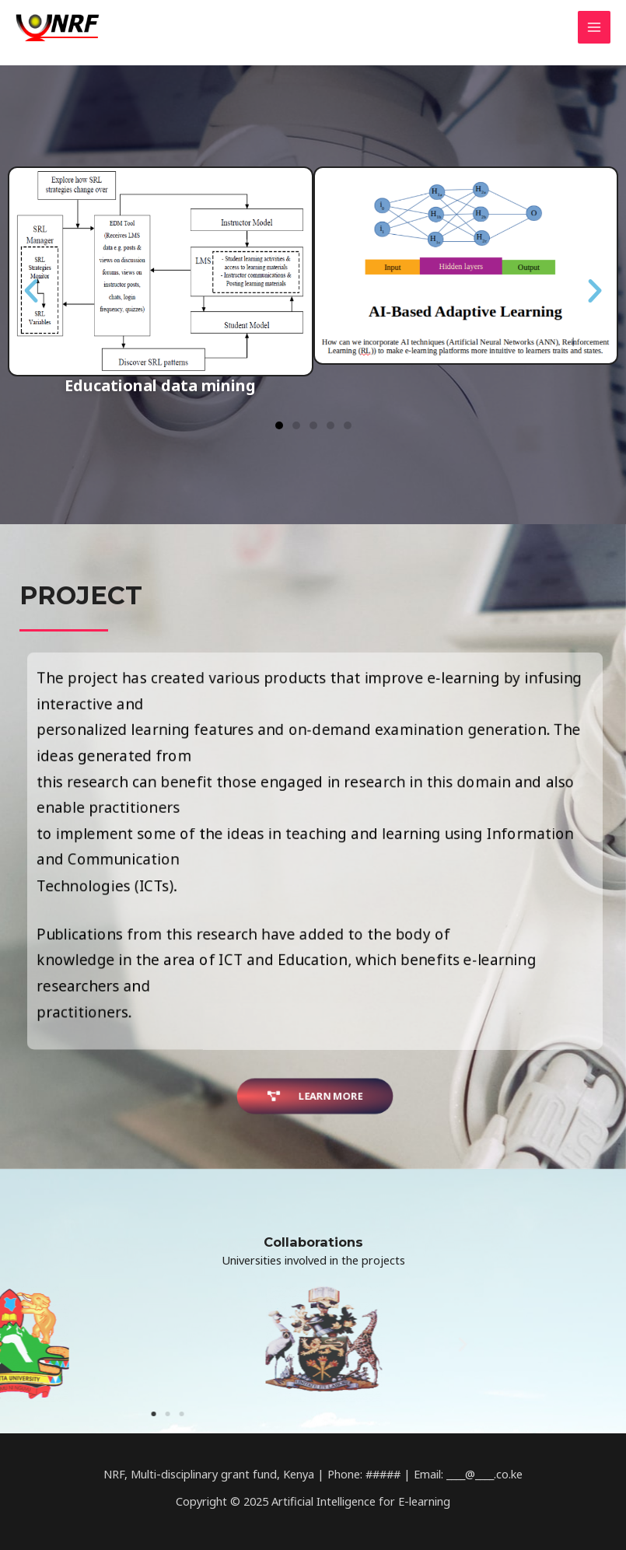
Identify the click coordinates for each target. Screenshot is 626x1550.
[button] (279, 433)
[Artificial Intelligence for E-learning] (62, 27)
